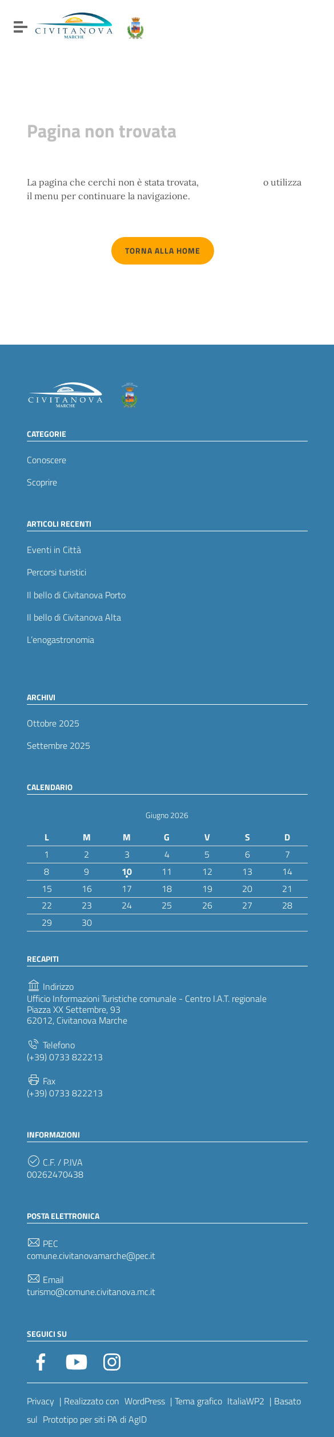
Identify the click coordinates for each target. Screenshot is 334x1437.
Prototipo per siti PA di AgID (95, 1419)
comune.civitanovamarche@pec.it (91, 1255)
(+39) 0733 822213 (65, 1057)
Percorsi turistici (56, 572)
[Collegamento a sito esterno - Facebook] (41, 1361)
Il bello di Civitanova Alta (74, 617)
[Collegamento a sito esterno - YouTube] (76, 1361)
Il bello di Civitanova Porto (76, 595)
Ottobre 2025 (53, 723)
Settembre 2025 (58, 745)
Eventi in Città (54, 549)
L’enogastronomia (60, 639)
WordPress (144, 1401)
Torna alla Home (162, 250)
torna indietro (231, 182)
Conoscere (46, 460)
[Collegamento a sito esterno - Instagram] (111, 1361)
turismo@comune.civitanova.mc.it (91, 1291)
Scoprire (42, 482)
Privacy (40, 1401)
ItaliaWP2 (245, 1401)
